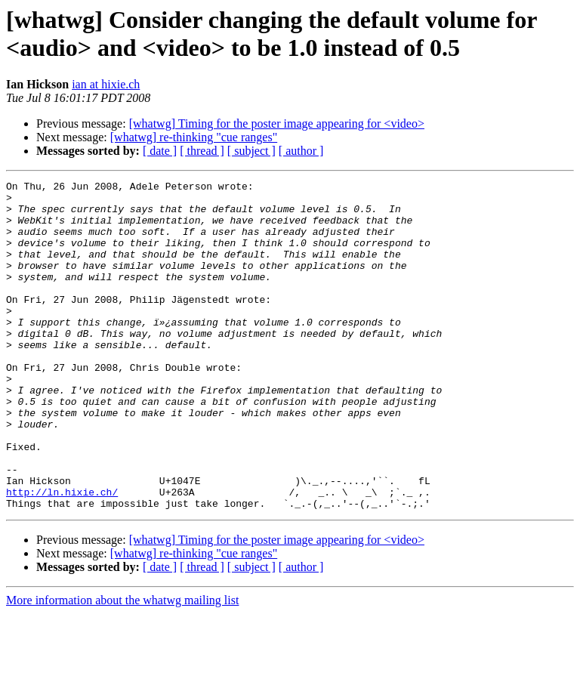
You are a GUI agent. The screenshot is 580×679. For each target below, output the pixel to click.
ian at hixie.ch (106, 84)
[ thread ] (202, 150)
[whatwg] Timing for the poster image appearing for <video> (276, 123)
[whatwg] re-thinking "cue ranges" (193, 137)
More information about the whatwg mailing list (122, 665)
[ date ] (160, 150)
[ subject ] (251, 150)
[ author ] (301, 150)
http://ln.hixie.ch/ (62, 555)
